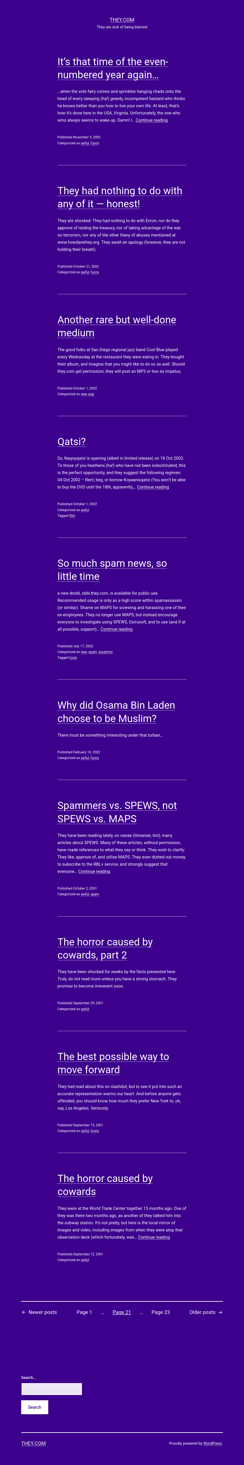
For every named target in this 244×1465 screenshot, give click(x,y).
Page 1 (84, 1312)
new (84, 394)
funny (95, 143)
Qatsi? (72, 442)
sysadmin (105, 652)
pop (91, 394)
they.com (122, 20)
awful (85, 143)
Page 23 (161, 1312)
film (72, 516)
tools (73, 658)
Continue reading (152, 120)
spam (92, 652)
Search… (28, 1377)
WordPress (212, 1443)
